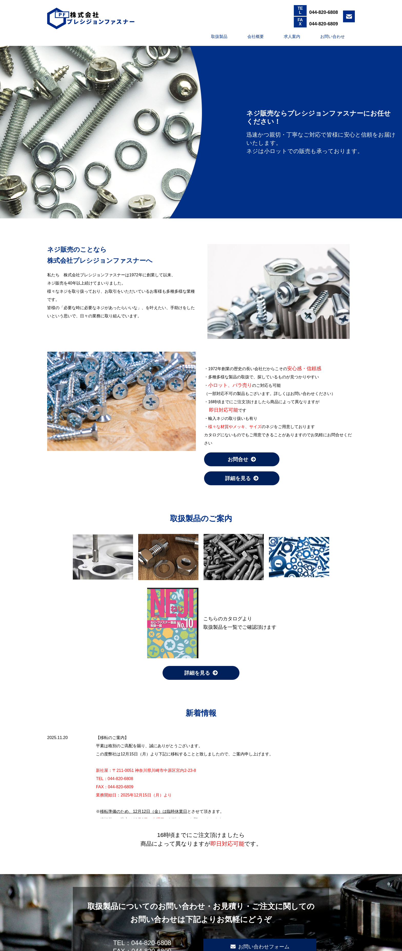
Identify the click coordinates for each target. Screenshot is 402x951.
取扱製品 (219, 36)
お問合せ (242, 459)
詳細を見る (241, 478)
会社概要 (255, 36)
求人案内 (292, 36)
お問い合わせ (332, 36)
